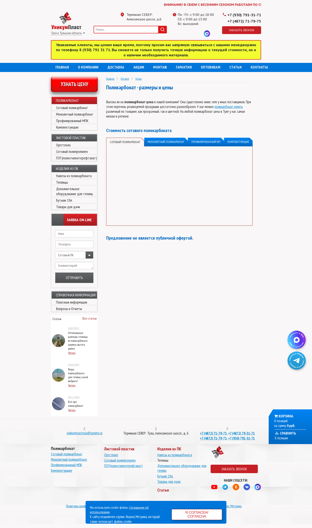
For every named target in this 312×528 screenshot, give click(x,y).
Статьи (235, 67)
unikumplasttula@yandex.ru (84, 433)
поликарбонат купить (228, 106)
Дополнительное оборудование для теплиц (74, 191)
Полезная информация (71, 302)
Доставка (116, 67)
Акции (138, 67)
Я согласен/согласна (196, 514)
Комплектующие (67, 127)
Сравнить (285, 433)
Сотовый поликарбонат (72, 107)
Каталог (125, 79)
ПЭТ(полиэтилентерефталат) (76, 157)
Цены (138, 79)
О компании (88, 67)
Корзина (286, 416)
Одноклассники (189, 33)
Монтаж (160, 67)
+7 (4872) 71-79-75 (244, 21)
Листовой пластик (71, 137)
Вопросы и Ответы (69, 308)
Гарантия (184, 67)
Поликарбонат (67, 100)
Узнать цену (74, 84)
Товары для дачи (68, 206)
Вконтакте (198, 33)
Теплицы (62, 182)
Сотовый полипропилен (72, 151)
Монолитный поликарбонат (74, 114)
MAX (207, 33)
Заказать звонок (241, 30)
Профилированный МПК (72, 120)
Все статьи (90, 318)
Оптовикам (210, 67)
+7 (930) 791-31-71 (244, 14)
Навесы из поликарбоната (74, 175)
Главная (62, 67)
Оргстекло (63, 144)
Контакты (259, 67)
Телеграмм (181, 33)
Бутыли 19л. (64, 200)
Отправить (74, 277)
